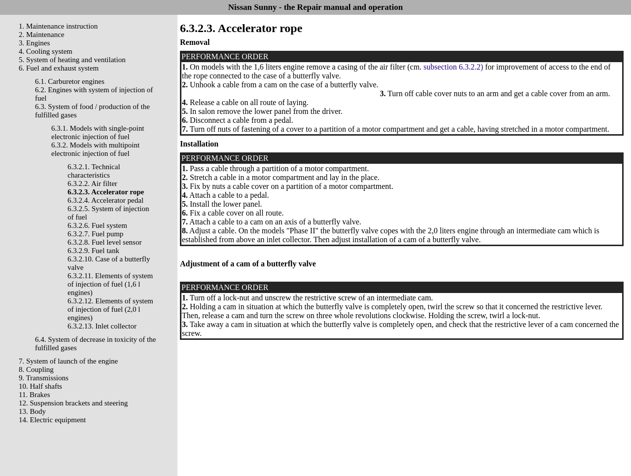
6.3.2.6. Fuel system (97, 225)
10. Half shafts (40, 386)
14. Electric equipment (52, 420)
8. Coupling (36, 369)
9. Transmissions (44, 378)
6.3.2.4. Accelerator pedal (105, 200)
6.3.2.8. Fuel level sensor (104, 242)
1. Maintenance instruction (58, 26)
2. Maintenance (41, 34)
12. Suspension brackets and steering (73, 403)
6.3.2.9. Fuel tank (93, 251)
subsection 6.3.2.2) (453, 67)
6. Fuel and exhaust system (59, 68)
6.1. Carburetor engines (70, 81)
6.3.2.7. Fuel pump (95, 234)
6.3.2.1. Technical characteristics (94, 171)
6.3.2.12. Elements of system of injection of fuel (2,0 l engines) (110, 309)
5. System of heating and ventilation (72, 60)
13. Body (32, 411)
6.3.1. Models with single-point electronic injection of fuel (97, 132)
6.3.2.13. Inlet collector (102, 326)
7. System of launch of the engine (68, 361)
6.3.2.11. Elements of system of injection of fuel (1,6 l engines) (110, 284)
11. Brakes (34, 395)
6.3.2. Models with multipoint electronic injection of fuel (95, 149)
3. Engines (34, 43)
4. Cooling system (45, 51)
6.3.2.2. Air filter (92, 183)
